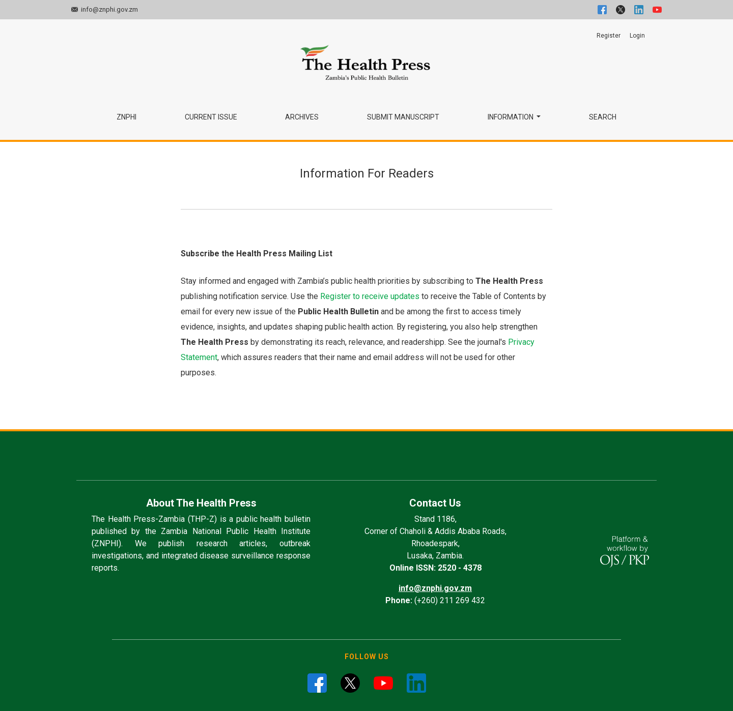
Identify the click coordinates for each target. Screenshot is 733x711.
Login (637, 35)
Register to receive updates (369, 296)
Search (602, 117)
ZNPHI (126, 117)
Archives (302, 117)
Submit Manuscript (403, 117)
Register (609, 35)
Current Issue (211, 117)
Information (511, 117)
